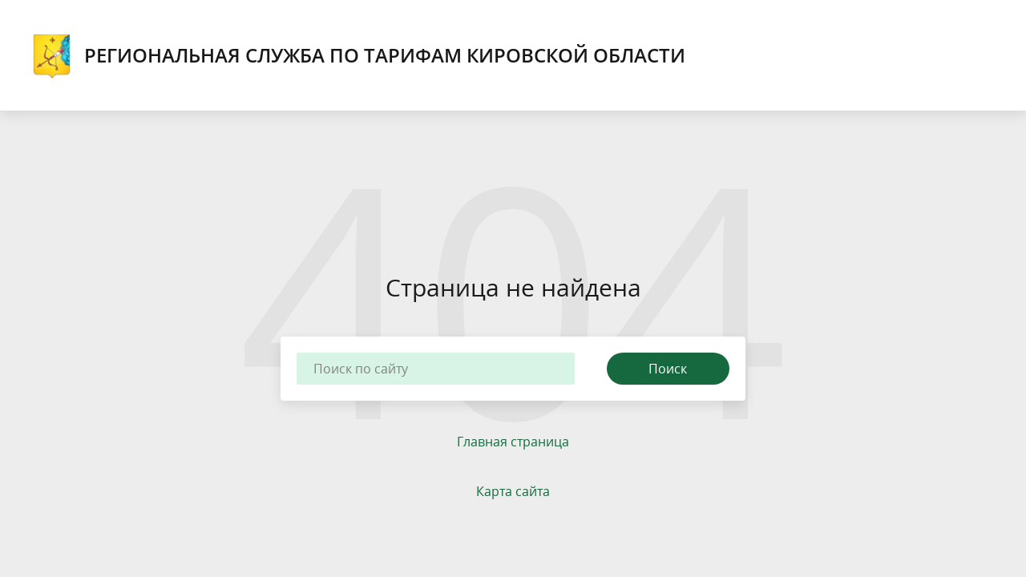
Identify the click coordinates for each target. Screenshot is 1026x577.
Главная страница (513, 441)
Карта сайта (513, 491)
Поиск (667, 368)
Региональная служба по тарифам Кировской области (358, 55)
